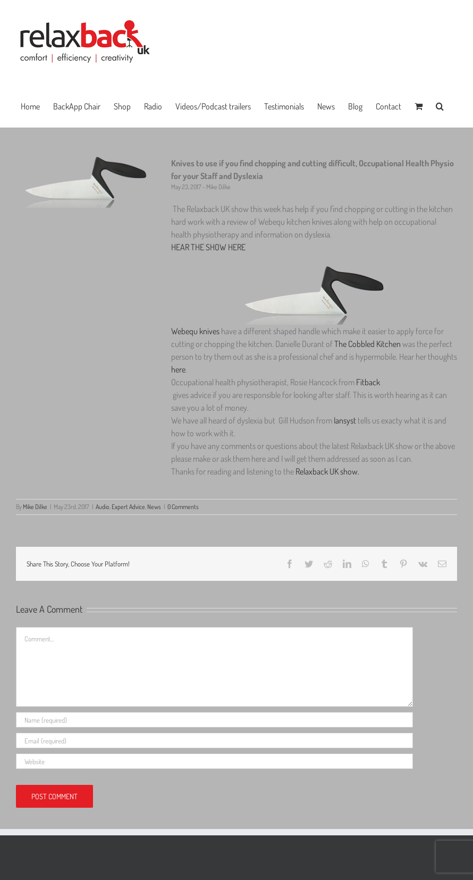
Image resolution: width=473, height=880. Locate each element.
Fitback (368, 382)
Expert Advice (128, 507)
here (178, 369)
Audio (102, 507)
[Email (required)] (214, 740)
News (154, 507)
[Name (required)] (214, 719)
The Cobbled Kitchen (367, 344)
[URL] (214, 761)
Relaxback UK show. (327, 471)
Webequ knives (195, 331)
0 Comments (183, 507)
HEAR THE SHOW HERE (208, 247)
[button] (440, 105)
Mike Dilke (35, 507)
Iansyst (346, 420)
